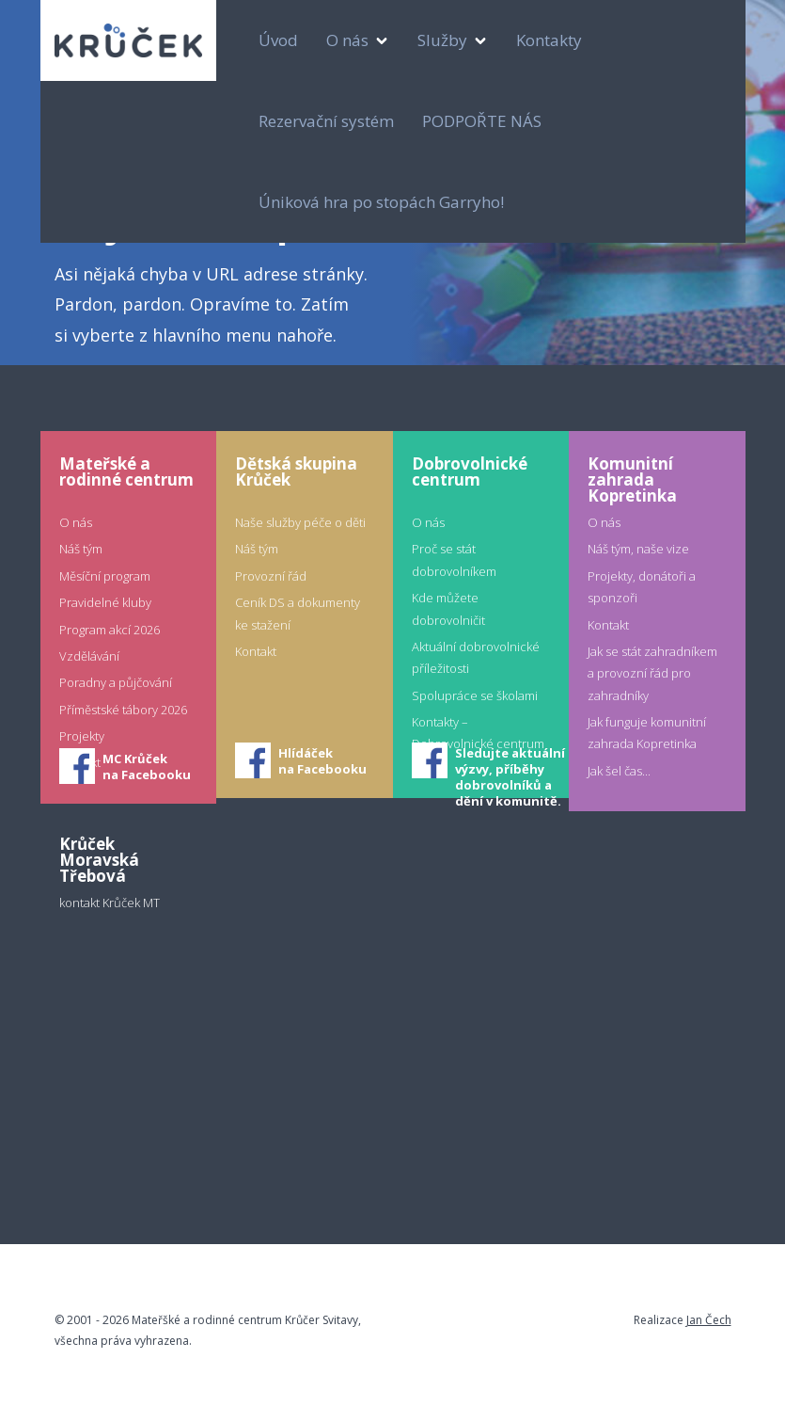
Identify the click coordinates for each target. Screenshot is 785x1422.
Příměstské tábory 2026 (123, 709)
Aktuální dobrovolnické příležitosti (476, 657)
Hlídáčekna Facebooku (322, 760)
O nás (75, 522)
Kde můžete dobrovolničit (448, 608)
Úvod (278, 40)
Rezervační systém (326, 121)
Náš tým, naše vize (638, 548)
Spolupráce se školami (475, 695)
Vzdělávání (89, 655)
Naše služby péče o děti (300, 522)
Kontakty (549, 40)
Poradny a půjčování (115, 682)
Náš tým (80, 548)
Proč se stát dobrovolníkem (454, 559)
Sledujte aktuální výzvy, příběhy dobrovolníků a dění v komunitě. (510, 762)
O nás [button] (349, 40)
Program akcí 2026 (109, 629)
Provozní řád (270, 575)
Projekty (81, 735)
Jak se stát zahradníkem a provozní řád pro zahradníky (652, 673)
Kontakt (255, 651)
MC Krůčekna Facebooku (146, 766)
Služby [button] (444, 40)
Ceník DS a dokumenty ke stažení (297, 613)
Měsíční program (104, 575)
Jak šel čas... (619, 770)
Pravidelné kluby (105, 602)
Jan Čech (708, 1320)
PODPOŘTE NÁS (482, 121)
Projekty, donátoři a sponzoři (642, 586)
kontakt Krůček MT (109, 902)
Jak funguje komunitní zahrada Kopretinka (647, 732)
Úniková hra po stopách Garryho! (381, 202)
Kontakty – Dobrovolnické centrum (478, 732)
